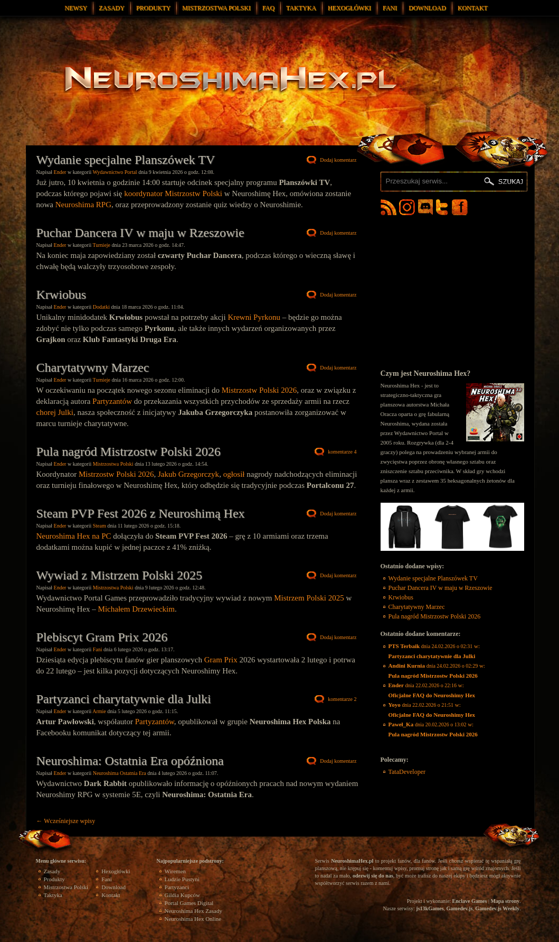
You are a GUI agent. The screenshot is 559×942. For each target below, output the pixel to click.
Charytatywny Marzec (92, 367)
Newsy (75, 8)
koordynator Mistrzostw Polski (173, 193)
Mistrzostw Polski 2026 (259, 390)
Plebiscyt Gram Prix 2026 (102, 637)
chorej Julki (54, 412)
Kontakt (473, 8)
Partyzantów (112, 401)
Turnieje (102, 245)
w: (434, 651)
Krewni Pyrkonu (254, 317)
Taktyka (301, 8)
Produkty (153, 8)
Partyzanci (177, 887)
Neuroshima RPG (83, 204)
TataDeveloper (407, 771)
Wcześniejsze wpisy (66, 821)
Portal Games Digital (189, 903)
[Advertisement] (452, 292)
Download (427, 8)
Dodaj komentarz (338, 160)
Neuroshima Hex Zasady (193, 911)
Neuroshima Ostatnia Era (119, 773)
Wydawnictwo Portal (115, 172)
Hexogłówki (349, 8)
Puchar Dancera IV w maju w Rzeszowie (140, 232)
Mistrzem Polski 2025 (309, 598)
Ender (60, 172)
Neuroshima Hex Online (193, 919)
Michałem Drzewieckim (136, 609)
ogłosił (234, 474)
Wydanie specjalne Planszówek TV (125, 160)
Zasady (112, 8)
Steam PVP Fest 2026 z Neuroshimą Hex (140, 513)
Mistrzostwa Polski (216, 8)
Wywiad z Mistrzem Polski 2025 (119, 575)
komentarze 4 (342, 452)
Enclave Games (469, 901)
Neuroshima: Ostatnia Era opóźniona (130, 761)
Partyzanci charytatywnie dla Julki (123, 699)
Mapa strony (504, 901)
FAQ (268, 8)
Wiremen (175, 871)
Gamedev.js (460, 908)
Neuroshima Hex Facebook (460, 207)
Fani (390, 8)
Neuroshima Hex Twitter (444, 207)
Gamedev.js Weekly (497, 908)
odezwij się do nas (373, 876)
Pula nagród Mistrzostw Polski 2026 (128, 451)
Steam (99, 526)
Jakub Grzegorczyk (188, 474)
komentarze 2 (342, 699)
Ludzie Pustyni (182, 879)
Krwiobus (61, 294)
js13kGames (429, 908)
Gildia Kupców (183, 895)
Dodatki (101, 307)
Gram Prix (221, 659)
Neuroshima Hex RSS (388, 207)
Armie (99, 711)
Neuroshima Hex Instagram (407, 207)
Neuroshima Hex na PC (73, 536)
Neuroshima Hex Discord (425, 207)
